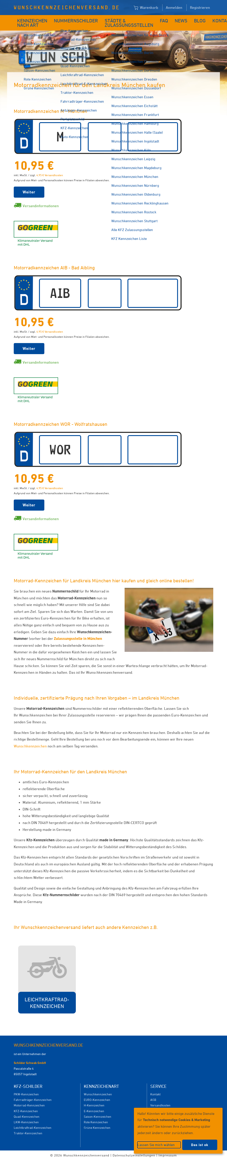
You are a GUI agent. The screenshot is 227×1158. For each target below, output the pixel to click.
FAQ (151, 19)
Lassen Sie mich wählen (156, 1145)
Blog (183, 19)
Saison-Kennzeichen (97, 1114)
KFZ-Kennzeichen (26, 1109)
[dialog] (178, 1131)
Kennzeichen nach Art (29, 21)
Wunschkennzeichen (30, 744)
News (167, 19)
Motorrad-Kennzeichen (29, 1103)
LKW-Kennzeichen (26, 1120)
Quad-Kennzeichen (26, 1114)
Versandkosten (160, 1103)
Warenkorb (146, 7)
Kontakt (202, 19)
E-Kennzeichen (94, 1109)
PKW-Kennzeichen (26, 1092)
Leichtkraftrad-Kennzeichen (32, 1125)
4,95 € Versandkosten (49, 173)
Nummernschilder (74, 19)
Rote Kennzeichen (96, 1120)
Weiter (29, 189)
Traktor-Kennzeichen (28, 1131)
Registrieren (200, 7)
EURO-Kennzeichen (97, 1097)
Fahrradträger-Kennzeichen (33, 1097)
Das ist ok (199, 1145)
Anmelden (174, 7)
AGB (153, 1097)
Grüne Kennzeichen (97, 1125)
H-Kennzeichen (94, 1103)
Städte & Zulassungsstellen (117, 21)
